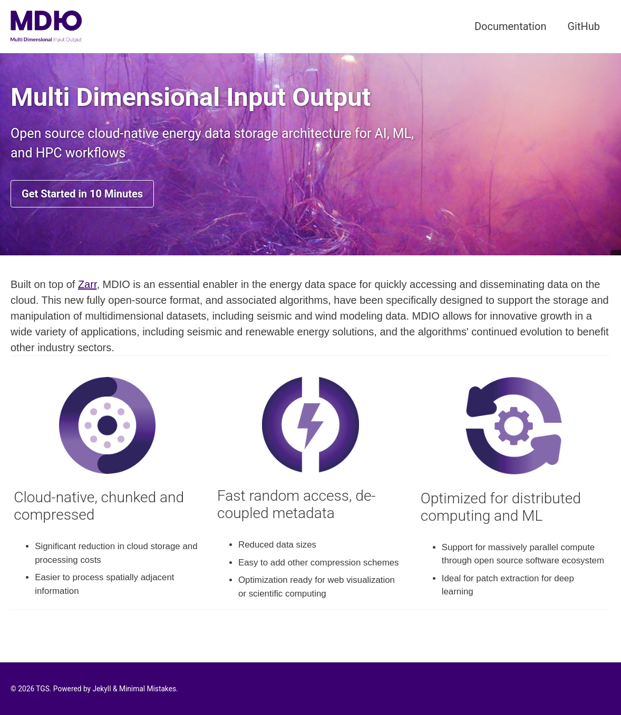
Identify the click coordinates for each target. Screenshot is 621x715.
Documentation (510, 26)
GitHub (583, 26)
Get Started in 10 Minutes (82, 193)
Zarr (87, 284)
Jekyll (101, 688)
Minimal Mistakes (147, 688)
